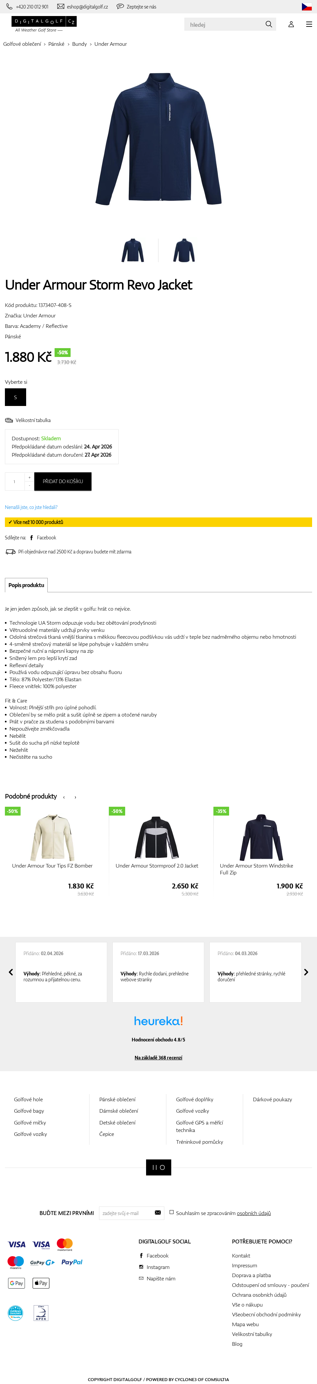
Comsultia (217, 1379)
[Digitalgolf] (158, 1167)
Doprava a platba (251, 1275)
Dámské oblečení (118, 1110)
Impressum (244, 1265)
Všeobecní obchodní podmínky (266, 1314)
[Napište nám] (82, 6)
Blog (237, 1343)
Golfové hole (28, 1099)
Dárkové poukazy (272, 1099)
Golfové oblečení (22, 43)
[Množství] (19, 481)
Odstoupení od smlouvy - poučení (270, 1285)
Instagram (158, 1267)
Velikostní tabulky (252, 1334)
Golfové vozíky (30, 1134)
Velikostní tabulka (28, 420)
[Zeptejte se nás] (136, 6)
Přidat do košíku (63, 481)
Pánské (56, 43)
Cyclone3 (186, 1379)
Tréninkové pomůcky (199, 1141)
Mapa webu (245, 1324)
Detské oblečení (117, 1122)
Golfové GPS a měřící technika (199, 1126)
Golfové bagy (29, 1110)
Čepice (106, 1134)
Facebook (46, 537)
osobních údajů (254, 1213)
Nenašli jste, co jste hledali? (31, 507)
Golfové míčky (30, 1122)
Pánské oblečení (117, 1099)
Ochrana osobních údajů (259, 1294)
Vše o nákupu (247, 1304)
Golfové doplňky (194, 1099)
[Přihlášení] (291, 24)
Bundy (79, 43)
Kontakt (241, 1255)
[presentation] (64, 796)
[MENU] (309, 24)
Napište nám (161, 1278)
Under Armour (110, 43)
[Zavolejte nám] (26, 6)
